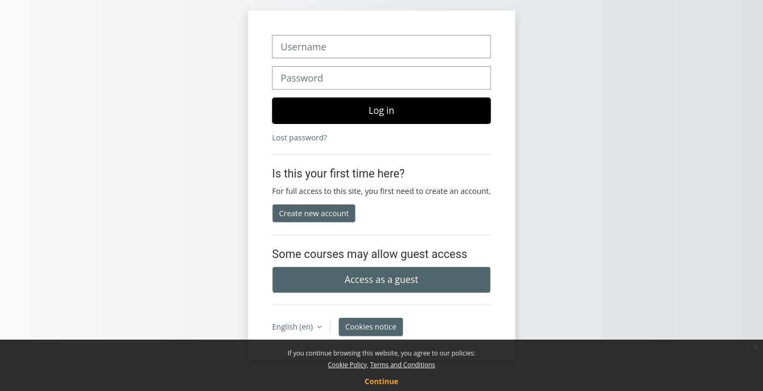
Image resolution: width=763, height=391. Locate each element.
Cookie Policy (347, 364)
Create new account (314, 213)
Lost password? (299, 137)
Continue (381, 381)
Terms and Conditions (402, 364)
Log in (381, 110)
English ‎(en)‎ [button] (293, 327)
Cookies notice (371, 327)
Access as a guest (382, 279)
